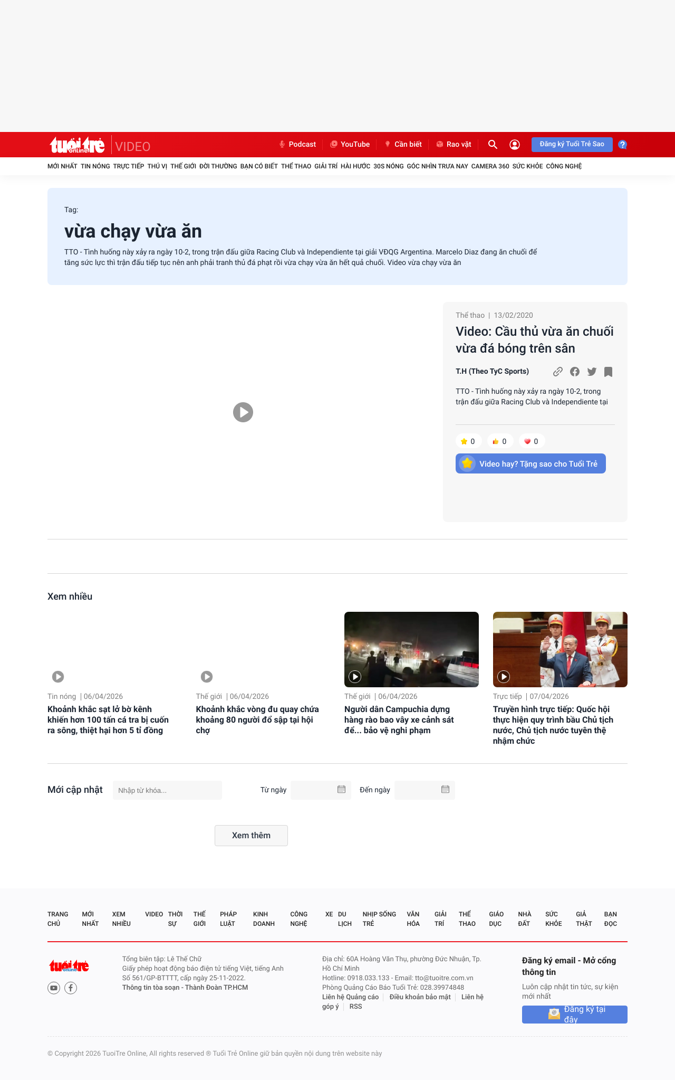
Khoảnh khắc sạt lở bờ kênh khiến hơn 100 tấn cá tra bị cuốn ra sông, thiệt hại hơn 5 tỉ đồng (108, 719)
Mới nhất (62, 166)
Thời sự (175, 919)
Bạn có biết (259, 166)
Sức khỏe (528, 166)
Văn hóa (413, 919)
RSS (356, 1007)
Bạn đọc (610, 919)
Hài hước (355, 166)
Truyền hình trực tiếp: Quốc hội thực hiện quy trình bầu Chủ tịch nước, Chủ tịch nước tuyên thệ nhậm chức (553, 725)
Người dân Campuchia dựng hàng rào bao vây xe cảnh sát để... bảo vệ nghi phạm (399, 719)
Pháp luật (228, 919)
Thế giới (183, 166)
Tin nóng (95, 166)
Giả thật (584, 919)
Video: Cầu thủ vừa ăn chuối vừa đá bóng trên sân (535, 340)
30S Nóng (388, 166)
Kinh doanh (264, 919)
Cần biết (402, 144)
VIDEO (133, 146)
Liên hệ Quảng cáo (350, 997)
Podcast (296, 144)
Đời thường (218, 166)
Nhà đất (524, 919)
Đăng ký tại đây (585, 1015)
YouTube (349, 144)
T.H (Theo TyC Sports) (492, 371)
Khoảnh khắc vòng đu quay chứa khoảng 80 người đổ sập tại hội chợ (257, 719)
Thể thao (296, 166)
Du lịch (345, 919)
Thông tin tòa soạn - (153, 988)
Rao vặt (453, 144)
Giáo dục (496, 919)
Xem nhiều (69, 596)
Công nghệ (564, 166)
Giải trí (326, 166)
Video (154, 914)
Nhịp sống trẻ (379, 919)
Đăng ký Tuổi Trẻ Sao (572, 144)
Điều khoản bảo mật (420, 997)
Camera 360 (490, 166)
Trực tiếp (128, 166)
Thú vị (157, 166)
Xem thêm (251, 835)
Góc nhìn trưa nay (437, 166)
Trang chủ (57, 919)
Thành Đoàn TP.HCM (216, 988)
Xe (329, 914)
